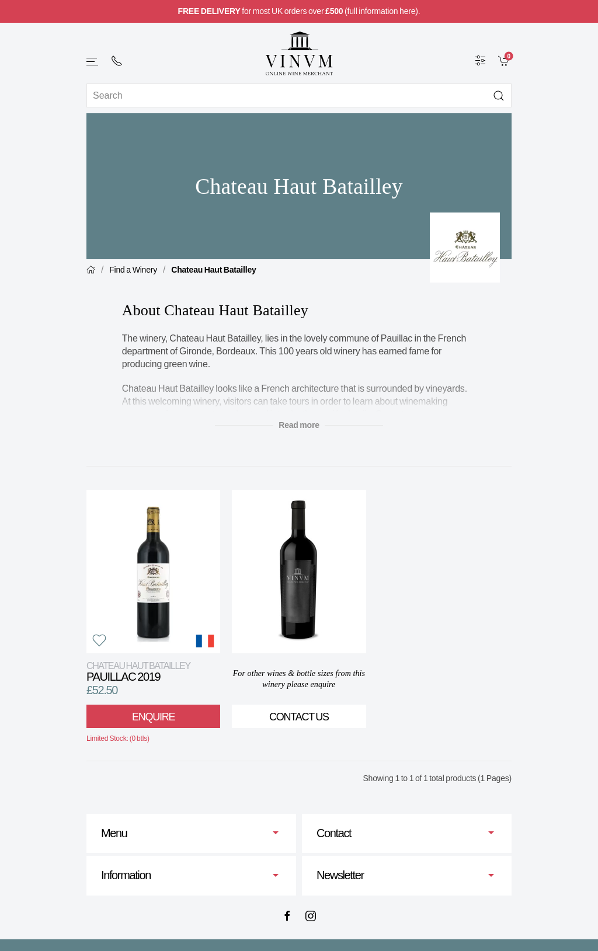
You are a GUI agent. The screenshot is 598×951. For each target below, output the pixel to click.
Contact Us (299, 717)
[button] (92, 61)
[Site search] (299, 95)
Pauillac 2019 (138, 671)
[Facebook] (287, 916)
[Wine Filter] (480, 60)
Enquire (153, 717)
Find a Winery (133, 269)
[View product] (153, 571)
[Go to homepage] (299, 53)
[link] (505, 60)
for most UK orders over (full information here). (299, 11)
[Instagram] (310, 916)
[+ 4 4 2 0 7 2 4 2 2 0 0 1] (117, 61)
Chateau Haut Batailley (213, 269)
